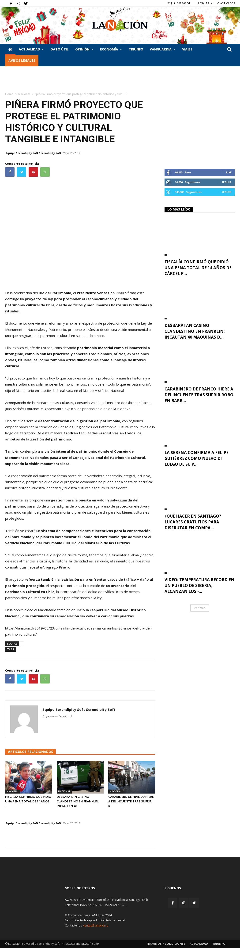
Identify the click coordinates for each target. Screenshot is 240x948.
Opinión (84, 49)
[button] (229, 49)
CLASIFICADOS (226, 3)
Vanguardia (162, 49)
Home (9, 94)
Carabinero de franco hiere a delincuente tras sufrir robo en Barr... (199, 394)
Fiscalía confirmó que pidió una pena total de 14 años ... (28, 801)
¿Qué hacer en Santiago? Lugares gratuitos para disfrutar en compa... (193, 521)
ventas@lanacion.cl (96, 925)
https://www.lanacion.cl (57, 716)
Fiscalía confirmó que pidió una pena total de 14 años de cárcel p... (198, 267)
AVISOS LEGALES (21, 60)
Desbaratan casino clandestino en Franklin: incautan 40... (78, 801)
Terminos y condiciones (165, 944)
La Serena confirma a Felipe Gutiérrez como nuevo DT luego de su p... (197, 458)
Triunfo (136, 49)
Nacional (24, 94)
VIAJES (187, 49)
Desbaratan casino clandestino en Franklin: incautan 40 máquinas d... (195, 331)
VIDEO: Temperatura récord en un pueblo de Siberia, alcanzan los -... (199, 585)
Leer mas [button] (199, 608)
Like (229, 172)
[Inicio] (10, 49)
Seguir (226, 182)
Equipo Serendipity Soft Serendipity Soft (33, 153)
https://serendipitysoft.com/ (80, 944)
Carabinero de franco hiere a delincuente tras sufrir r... (131, 801)
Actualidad (31, 49)
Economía (111, 49)
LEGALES (205, 3)
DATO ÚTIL (60, 49)
